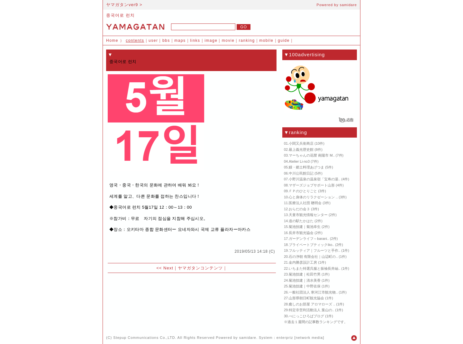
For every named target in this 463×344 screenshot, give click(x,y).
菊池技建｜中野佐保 (305, 286)
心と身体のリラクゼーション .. (313, 197)
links (195, 40)
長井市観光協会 (301, 233)
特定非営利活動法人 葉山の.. (311, 310)
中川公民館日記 (301, 173)
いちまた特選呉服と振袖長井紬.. (314, 268)
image (210, 40)
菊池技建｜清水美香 (305, 280)
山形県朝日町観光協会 (306, 298)
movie (228, 40)
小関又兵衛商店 (301, 143)
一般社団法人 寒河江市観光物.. (313, 292)
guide (284, 40)
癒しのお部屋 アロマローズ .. (312, 304)
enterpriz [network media (300, 337)
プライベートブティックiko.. (311, 245)
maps (180, 40)
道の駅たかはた (301, 221)
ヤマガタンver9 (122, 4)
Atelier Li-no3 (299, 161)
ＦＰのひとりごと (303, 191)
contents (135, 40)
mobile (266, 40)
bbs (166, 40)
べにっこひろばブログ (306, 316)
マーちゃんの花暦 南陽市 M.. (311, 155)
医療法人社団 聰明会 (305, 203)
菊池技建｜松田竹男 (305, 274)
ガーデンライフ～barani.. (309, 238)
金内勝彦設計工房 (303, 262)
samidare (348, 5)
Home (112, 40)
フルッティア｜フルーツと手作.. (314, 250)
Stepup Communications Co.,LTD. (144, 337)
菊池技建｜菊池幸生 (305, 227)
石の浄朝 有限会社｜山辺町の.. (313, 256)
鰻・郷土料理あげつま (306, 167)
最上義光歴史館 (301, 149)
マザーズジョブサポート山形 (312, 185)
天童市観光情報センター (308, 215)
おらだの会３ (299, 209)
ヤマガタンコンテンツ (200, 268)
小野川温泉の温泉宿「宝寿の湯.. (314, 179)
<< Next (164, 268)
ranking (247, 40)
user (153, 40)
